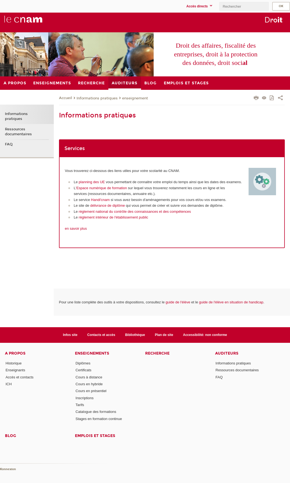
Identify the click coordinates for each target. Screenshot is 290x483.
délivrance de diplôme (107, 205)
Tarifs (79, 405)
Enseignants (15, 370)
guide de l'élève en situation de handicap (231, 302)
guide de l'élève (178, 302)
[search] (244, 6)
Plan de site (164, 335)
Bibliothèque (135, 335)
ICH (8, 384)
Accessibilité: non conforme (205, 335)
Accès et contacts (19, 377)
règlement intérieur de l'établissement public (113, 217)
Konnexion (8, 469)
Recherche (157, 353)
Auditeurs (226, 353)
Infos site (70, 335)
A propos (15, 353)
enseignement (135, 98)
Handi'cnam (100, 200)
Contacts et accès (101, 335)
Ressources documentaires (18, 131)
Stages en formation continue (98, 419)
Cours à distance (88, 377)
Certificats (83, 370)
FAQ (9, 144)
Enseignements (92, 353)
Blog (10, 435)
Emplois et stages (95, 435)
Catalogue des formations (95, 412)
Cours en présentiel (90, 391)
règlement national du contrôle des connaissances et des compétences (135, 211)
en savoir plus (76, 228)
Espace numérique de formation (101, 188)
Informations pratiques (97, 98)
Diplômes (82, 363)
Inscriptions (84, 398)
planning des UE (92, 182)
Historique (13, 363)
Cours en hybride (89, 384)
